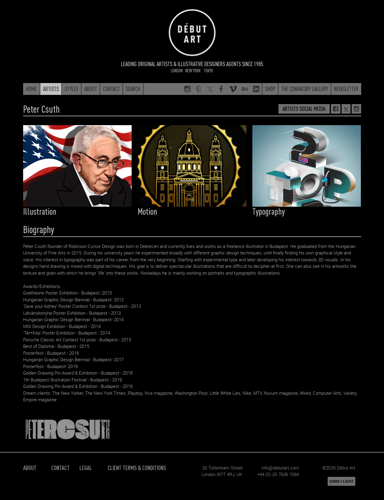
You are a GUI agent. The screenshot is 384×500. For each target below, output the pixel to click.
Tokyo (208, 70)
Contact (60, 468)
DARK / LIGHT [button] (341, 481)
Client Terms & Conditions (137, 468)
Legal (85, 468)
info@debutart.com (280, 468)
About (29, 468)
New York (193, 70)
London (177, 70)
